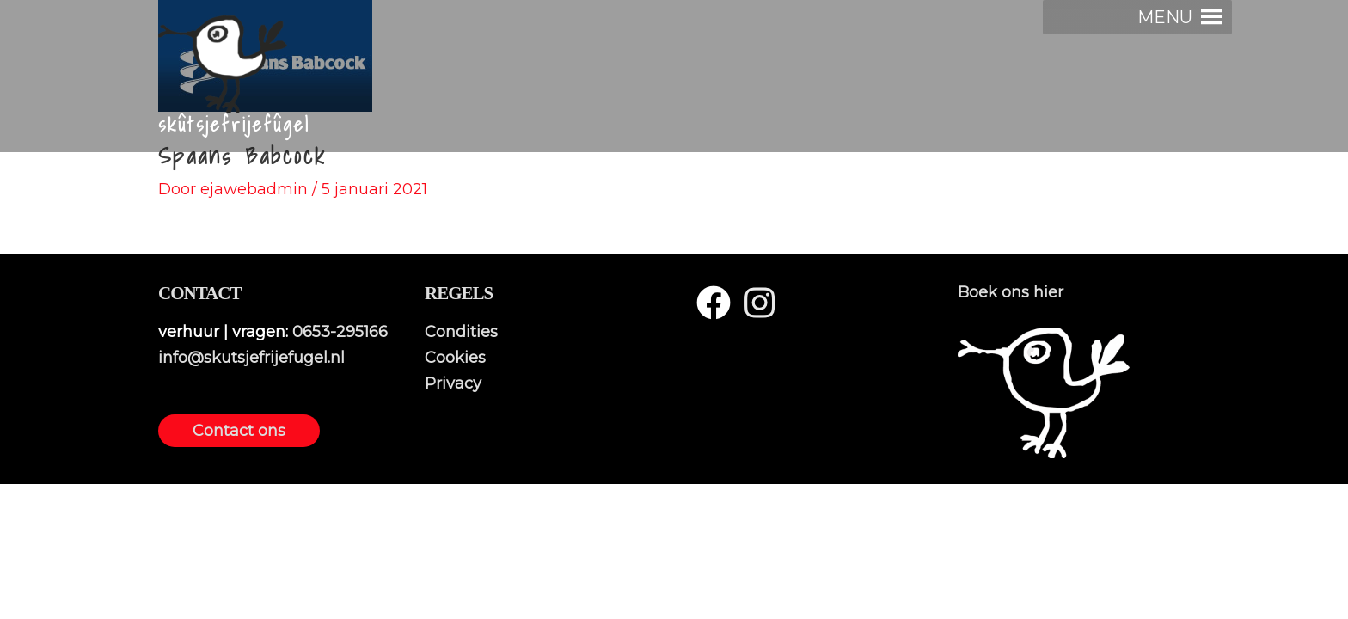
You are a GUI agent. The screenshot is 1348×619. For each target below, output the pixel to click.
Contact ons (239, 430)
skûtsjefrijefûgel (234, 124)
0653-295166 (340, 331)
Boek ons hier (1010, 292)
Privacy (453, 383)
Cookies (455, 357)
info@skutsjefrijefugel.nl (251, 357)
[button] (1164, 17)
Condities (461, 331)
